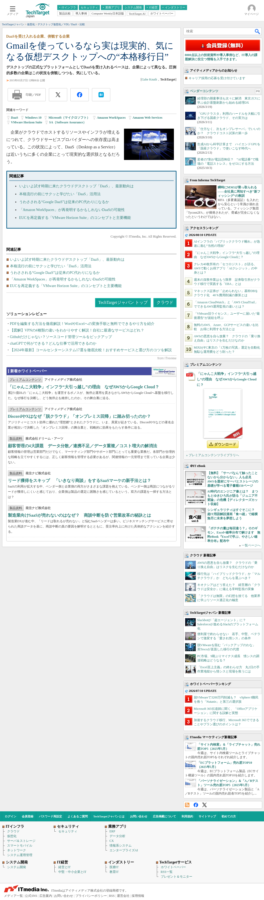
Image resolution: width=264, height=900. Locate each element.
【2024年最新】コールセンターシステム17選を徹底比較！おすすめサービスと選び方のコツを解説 (91, 350)
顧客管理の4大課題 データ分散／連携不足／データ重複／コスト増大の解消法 (82, 446)
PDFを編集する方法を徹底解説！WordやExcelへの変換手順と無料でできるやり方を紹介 (82, 324)
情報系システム (121, 845)
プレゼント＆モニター (176, 876)
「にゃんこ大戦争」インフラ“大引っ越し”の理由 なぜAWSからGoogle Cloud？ (83, 387)
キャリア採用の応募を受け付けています (217, 78)
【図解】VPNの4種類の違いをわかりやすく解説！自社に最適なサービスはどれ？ (77, 330)
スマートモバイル (19, 845)
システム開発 (16, 867)
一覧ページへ (251, 545)
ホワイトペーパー (173, 867)
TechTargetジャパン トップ (122, 302)
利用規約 (187, 816)
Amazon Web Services (148, 117)
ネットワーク (16, 850)
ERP (112, 831)
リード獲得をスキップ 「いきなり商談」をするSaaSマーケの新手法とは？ (79, 480)
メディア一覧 (13, 896)
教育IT (114, 872)
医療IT (114, 867)
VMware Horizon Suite (26, 122)
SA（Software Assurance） (67, 122)
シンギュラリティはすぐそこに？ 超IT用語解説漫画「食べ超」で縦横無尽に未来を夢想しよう (232, 514)
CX (112, 841)
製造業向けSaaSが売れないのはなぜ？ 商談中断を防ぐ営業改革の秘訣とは (79, 515)
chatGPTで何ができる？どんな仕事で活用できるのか (53, 343)
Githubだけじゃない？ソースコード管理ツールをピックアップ (61, 337)
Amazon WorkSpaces (111, 117)
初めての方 (228, 816)
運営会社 (123, 896)
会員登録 (27, 816)
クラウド (165, 302)
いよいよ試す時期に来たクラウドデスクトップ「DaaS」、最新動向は (76, 186)
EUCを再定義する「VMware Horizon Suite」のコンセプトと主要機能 (75, 218)
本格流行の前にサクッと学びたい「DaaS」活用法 (60, 194)
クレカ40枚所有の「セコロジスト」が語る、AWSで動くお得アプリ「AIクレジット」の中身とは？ (225, 268)
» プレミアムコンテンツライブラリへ (212, 455)
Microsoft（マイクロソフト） (69, 117)
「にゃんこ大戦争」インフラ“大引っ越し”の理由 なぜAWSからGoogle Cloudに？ (227, 379)
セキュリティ (67, 831)
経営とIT (64, 867)
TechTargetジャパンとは (109, 816)
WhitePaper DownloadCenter (164, 372)
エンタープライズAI (124, 850)
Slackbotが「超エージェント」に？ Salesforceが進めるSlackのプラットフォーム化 (227, 624)
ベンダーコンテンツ (204, 91)
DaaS (14, 117)
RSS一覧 (167, 872)
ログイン (10, 816)
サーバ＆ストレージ (21, 841)
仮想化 (12, 836)
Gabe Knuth (149, 79)
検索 (258, 31)
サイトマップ (207, 816)
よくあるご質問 (78, 816)
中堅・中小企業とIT (72, 872)
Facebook (196, 805)
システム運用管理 (19, 855)
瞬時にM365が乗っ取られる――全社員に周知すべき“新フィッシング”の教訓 (239, 191)
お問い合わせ (138, 816)
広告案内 (45, 896)
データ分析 (117, 836)
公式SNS (31, 896)
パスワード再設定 (50, 816)
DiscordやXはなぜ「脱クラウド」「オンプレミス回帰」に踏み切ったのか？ (79, 416)
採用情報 (138, 896)
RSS (187, 805)
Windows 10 (33, 117)
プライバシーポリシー (91, 896)
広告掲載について (164, 816)
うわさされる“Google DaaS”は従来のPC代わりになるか (64, 202)
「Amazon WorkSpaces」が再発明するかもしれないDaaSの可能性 (72, 210)
